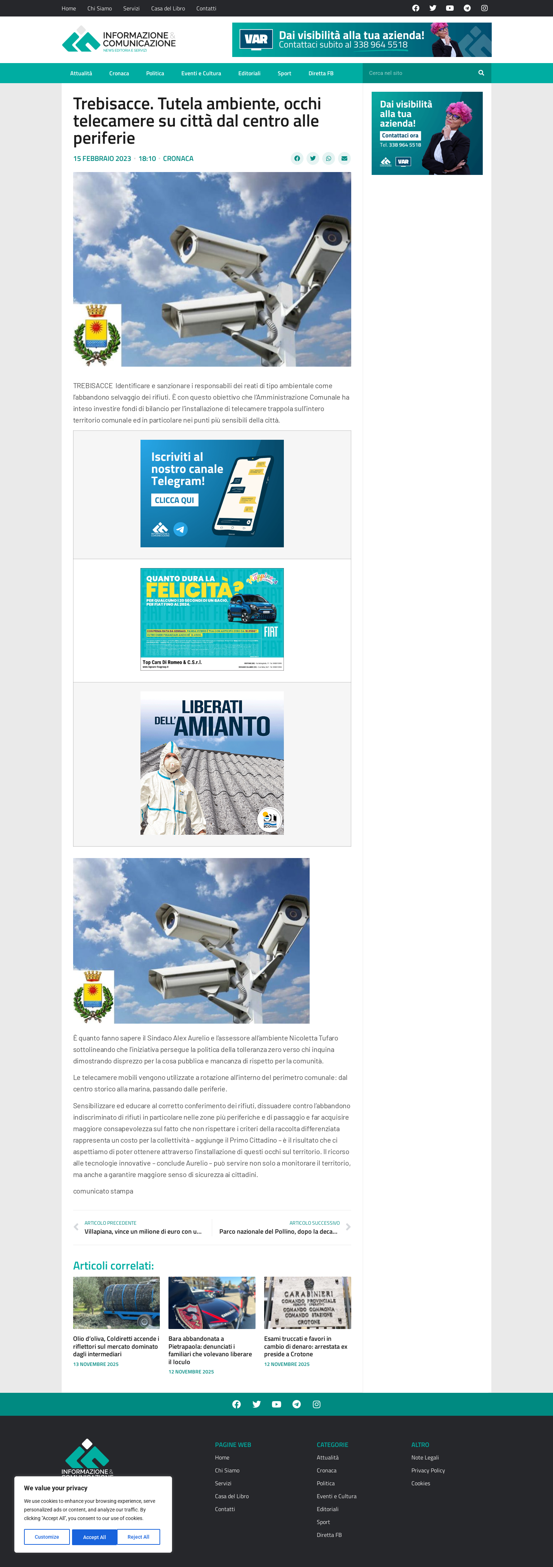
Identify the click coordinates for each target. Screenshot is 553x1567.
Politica (155, 73)
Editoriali (249, 73)
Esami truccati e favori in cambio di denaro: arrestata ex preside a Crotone (305, 1346)
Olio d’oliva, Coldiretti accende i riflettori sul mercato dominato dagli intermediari (116, 1346)
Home (69, 8)
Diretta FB (321, 73)
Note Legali (425, 1457)
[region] (93, 1515)
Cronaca (119, 73)
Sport (284, 73)
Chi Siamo (99, 8)
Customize (47, 1537)
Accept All (140, 1537)
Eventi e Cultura (201, 73)
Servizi (131, 8)
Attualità (81, 73)
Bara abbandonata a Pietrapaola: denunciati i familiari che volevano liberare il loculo (210, 1350)
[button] (297, 158)
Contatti (206, 8)
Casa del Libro (168, 8)
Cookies (420, 1483)
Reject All (94, 1537)
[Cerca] (481, 73)
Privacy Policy (428, 1470)
